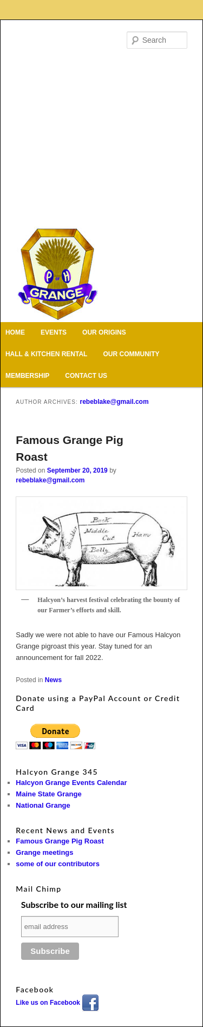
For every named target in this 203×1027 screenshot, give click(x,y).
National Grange (43, 805)
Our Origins (104, 332)
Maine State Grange (48, 794)
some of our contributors (58, 864)
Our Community (131, 354)
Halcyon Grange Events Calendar (71, 783)
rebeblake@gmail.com (114, 401)
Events (54, 332)
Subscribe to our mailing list (74, 904)
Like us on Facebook (57, 1002)
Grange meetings (44, 852)
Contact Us (86, 376)
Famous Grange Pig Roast (60, 841)
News (53, 680)
